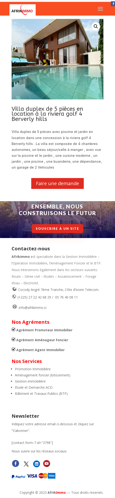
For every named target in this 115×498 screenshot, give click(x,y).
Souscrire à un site (58, 228)
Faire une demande (57, 183)
